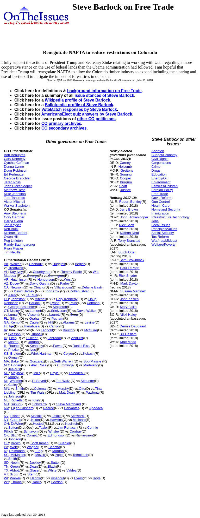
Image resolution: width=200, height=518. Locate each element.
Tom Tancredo (14, 198)
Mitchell (40, 299)
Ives (33, 350)
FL (6, 318)
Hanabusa (31, 326)
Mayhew (17, 373)
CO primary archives (61, 123)
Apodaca (96, 408)
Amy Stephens (15, 213)
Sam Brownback (132, 260)
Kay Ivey (16, 272)
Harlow (35, 478)
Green (15, 466)
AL (6, 272)
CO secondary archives (63, 128)
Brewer (15, 353)
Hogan (16, 365)
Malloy (15, 311)
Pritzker (14, 350)
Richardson (84, 435)
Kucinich (71, 424)
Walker (15, 264)
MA (6, 361)
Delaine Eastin (93, 287)
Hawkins (56, 420)
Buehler (64, 443)
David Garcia (39, 283)
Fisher (15, 416)
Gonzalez (37, 361)
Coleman (41, 389)
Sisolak (36, 416)
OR (6, 443)
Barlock (34, 303)
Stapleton (60, 307)
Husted (38, 424)
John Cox (52, 291)
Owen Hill (11, 237)
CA (6, 287)
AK (6, 264)
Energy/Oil (159, 178)
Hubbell (36, 334)
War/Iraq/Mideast (164, 241)
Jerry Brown (129, 209)
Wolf (13, 447)
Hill (50, 322)
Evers (78, 478)
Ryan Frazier (13, 248)
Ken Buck (11, 229)
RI (5, 451)
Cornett (32, 435)
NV (6, 416)
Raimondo (16, 451)
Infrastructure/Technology (171, 217)
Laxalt (56, 416)
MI (6, 381)
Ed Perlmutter (14, 174)
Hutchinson (18, 279)
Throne (16, 482)
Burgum (126, 182)
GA (6, 322)
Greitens (127, 170)
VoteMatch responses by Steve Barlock (79, 109)
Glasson (14, 334)
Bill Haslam (128, 334)
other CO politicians (96, 119)
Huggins (59, 264)
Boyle (54, 373)
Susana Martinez (133, 291)
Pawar (58, 346)
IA (5, 330)
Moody (13, 377)
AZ (6, 283)
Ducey (15, 283)
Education (159, 174)
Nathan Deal (129, 233)
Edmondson (57, 435)
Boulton (68, 330)
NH (6, 404)
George (32, 276)
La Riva (31, 295)
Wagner (33, 447)
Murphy (63, 389)
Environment (161, 182)
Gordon (57, 482)
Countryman (42, 272)
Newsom (17, 287)
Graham (35, 318)
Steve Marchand (68, 404)
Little (12, 338)
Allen (12, 295)
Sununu (16, 404)
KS (6, 353)
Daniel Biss (81, 346)
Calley (13, 385)
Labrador (54, 338)
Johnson (14, 396)
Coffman (93, 303)
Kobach (89, 353)
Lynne (55, 303)
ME (6, 373)
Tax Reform (160, 237)
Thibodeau (77, 373)
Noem (15, 463)
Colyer (68, 353)
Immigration (160, 213)
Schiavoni (31, 431)
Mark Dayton (130, 283)
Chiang (39, 287)
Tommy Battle (71, 272)
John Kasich (129, 299)
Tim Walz (63, 381)
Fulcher (32, 338)
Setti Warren (63, 361)
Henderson (46, 279)
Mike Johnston (15, 194)
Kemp (15, 322)
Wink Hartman (42, 353)
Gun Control (161, 202)
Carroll (54, 326)
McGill (40, 455)
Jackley (35, 463)
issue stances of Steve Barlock (104, 95)
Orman (13, 357)
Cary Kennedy (14, 159)
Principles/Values (164, 229)
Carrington (56, 276)
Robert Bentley (130, 202)
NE (6, 400)
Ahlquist (77, 338)
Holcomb (125, 167)
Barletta (54, 447)
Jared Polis (12, 182)
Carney (125, 163)
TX (6, 470)
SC (6, 455)
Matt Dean (67, 392)
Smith (19, 389)
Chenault (35, 264)
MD (6, 365)
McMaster (17, 455)
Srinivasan (59, 311)
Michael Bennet (15, 233)
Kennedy (36, 346)
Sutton (13, 427)
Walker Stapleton (17, 205)
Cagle (33, 322)
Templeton (80, 455)
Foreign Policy (162, 190)
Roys (97, 478)
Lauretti (54, 315)
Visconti (33, 315)
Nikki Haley (128, 315)
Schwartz (39, 404)
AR (6, 279)
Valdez (71, 470)
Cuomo (15, 420)
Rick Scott (126, 225)
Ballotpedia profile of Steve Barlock (79, 105)
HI (5, 326)
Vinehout (57, 478)
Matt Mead (128, 342)
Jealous (14, 369)
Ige (11, 326)
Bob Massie (92, 361)
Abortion (158, 151)
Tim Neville (12, 252)
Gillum (14, 318)
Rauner (14, 346)
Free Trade (160, 194)
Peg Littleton (13, 241)
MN (6, 389)
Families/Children (165, 186)
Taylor (43, 427)
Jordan (33, 342)
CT (6, 311)
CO (6, 299)
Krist (36, 400)
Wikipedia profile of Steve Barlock (77, 100)
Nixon (35, 420)
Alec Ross (38, 365)
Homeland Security (166, 209)
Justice (125, 190)
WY (6, 482)
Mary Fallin (128, 307)
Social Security (163, 233)
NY (6, 420)
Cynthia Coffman (16, 163)
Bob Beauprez (14, 155)
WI (6, 478)
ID (5, 338)
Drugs (156, 170)
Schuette (87, 381)
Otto (82, 389)
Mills (36, 373)
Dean (34, 466)
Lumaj (12, 315)
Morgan (58, 451)
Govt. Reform (162, 198)
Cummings (65, 365)
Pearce (48, 408)
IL (5, 346)
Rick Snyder (128, 276)
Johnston (18, 299)
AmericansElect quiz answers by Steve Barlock (86, 114)
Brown (16, 443)
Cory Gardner (14, 217)
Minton (13, 342)
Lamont (35, 311)
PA (6, 447)
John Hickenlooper (18, 186)
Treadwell (15, 268)
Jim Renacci (67, 427)
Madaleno (90, 365)
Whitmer (16, 381)
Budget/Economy (164, 155)
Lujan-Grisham (22, 408)
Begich (80, 264)
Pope (59, 455)
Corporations (161, 163)
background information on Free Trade (104, 91)
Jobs (155, 221)
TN (6, 466)
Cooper (125, 178)
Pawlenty (92, 392)
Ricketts (16, 400)
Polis (73, 303)
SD (6, 463)
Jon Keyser (12, 225)
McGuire (90, 330)
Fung (38, 451)
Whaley (54, 431)
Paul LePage (129, 268)
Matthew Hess (14, 190)
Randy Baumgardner (19, 244)
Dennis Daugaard (133, 326)
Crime (156, 167)
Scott (13, 474)
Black (52, 466)
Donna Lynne (14, 167)
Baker (15, 361)
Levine (90, 322)
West (68, 279)
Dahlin (36, 482)
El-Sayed (39, 381)
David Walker (87, 311)
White (52, 470)
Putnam (57, 318)
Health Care (161, 205)
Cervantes (71, 408)
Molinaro (79, 420)
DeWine (17, 424)
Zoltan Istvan (79, 291)
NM (6, 408)
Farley (65, 283)
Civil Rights (160, 159)
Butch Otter (127, 252)
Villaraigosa (63, 287)
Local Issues (161, 225)
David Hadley (24, 291)
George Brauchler (17, 178)
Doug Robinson (15, 170)
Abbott (15, 470)
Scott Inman (39, 443)
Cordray (76, 431)
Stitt (13, 435)
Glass (34, 470)
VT (6, 474)
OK (6, 435)
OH (6, 424)
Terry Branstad (129, 241)
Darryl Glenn (13, 221)
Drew (74, 315)
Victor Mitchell (14, 202)
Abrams (69, 322)
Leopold (47, 330)
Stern (31, 474)
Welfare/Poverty (164, 244)
